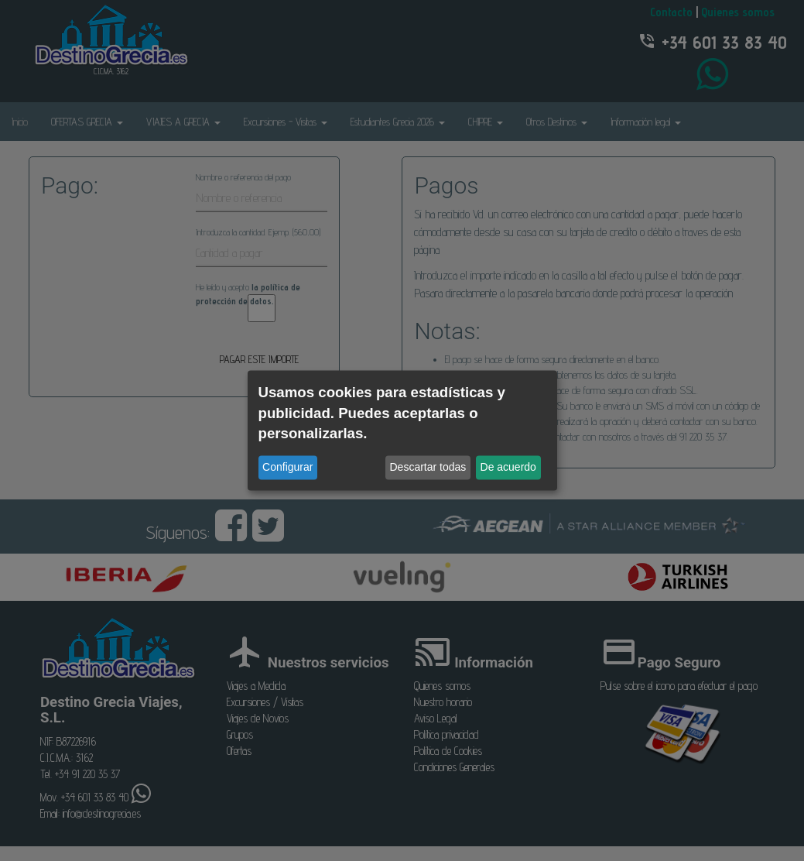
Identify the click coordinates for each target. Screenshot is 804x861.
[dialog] (402, 430)
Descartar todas (428, 467)
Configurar (287, 467)
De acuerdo (508, 467)
